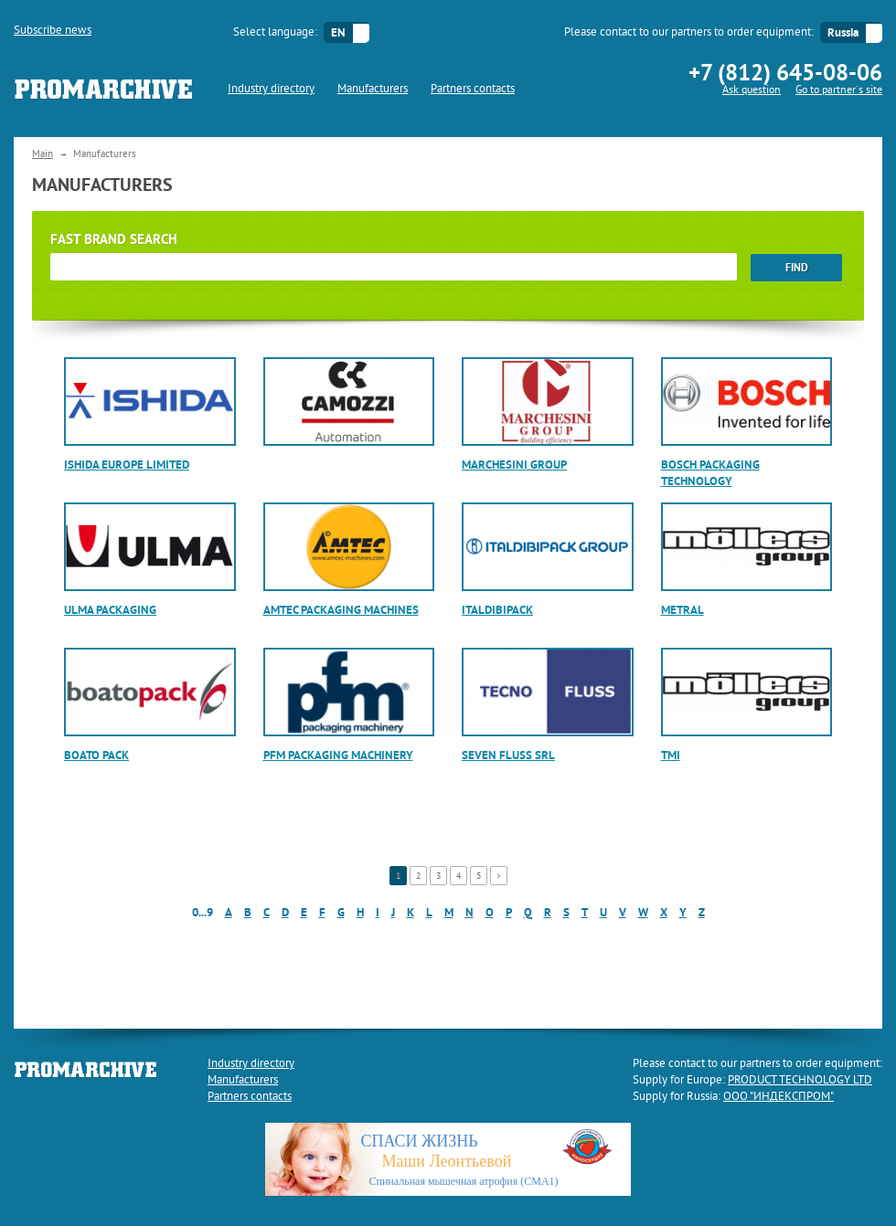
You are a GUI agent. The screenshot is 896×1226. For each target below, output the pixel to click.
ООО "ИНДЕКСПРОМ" (778, 1097)
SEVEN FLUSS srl (508, 755)
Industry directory (271, 89)
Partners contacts (473, 89)
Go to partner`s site (838, 91)
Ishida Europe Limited (126, 464)
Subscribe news (52, 31)
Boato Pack (96, 755)
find (796, 267)
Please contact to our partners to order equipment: (689, 33)
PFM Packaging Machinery (338, 755)
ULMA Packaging (110, 610)
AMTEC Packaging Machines (341, 610)
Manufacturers (372, 89)
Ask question (751, 91)
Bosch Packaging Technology (710, 473)
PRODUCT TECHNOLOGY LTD (800, 1080)
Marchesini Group (514, 464)
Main (42, 154)
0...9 (202, 912)
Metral (682, 610)
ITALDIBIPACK (497, 610)
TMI (670, 755)
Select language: (275, 33)
